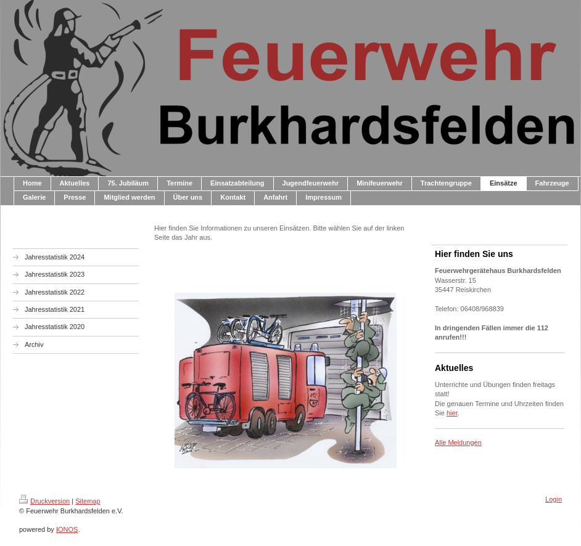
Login (553, 499)
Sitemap (87, 501)
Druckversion (44, 501)
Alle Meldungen (458, 442)
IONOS (67, 529)
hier (452, 413)
